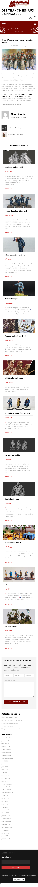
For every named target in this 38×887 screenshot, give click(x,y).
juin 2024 (5, 769)
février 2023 (6, 815)
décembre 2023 (7, 786)
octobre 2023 (6, 792)
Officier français (7, 728)
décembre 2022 (7, 821)
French (2, 886)
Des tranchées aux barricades (18, 12)
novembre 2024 (7, 754)
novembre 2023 (7, 789)
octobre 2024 (6, 757)
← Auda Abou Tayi (15, 128)
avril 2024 (5, 774)
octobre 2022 (6, 826)
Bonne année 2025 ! (13, 543)
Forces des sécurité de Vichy (16, 211)
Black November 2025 (14, 167)
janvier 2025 (6, 749)
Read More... (9, 189)
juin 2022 (5, 838)
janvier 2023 (6, 818)
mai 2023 (5, 806)
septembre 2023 (7, 795)
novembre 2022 (7, 823)
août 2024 (5, 763)
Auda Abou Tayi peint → (17, 135)
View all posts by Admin (20, 117)
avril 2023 (5, 809)
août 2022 (5, 832)
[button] (19, 886)
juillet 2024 (5, 766)
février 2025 (6, 746)
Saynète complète (12, 455)
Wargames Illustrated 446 (15, 336)
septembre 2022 (7, 829)
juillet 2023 (5, 800)
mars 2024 (5, 777)
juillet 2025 (5, 743)
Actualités (13, 29)
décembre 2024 (7, 751)
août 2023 (5, 798)
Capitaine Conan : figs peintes (17, 413)
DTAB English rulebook (14, 378)
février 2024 (6, 780)
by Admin (5, 46)
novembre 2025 (7, 740)
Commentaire (9, 681)
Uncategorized (25, 46)
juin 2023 (5, 803)
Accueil (5, 29)
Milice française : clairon (15, 255)
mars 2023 (5, 812)
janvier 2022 (6, 841)
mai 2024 (5, 772)
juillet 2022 (5, 835)
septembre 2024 (7, 760)
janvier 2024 (6, 783)
